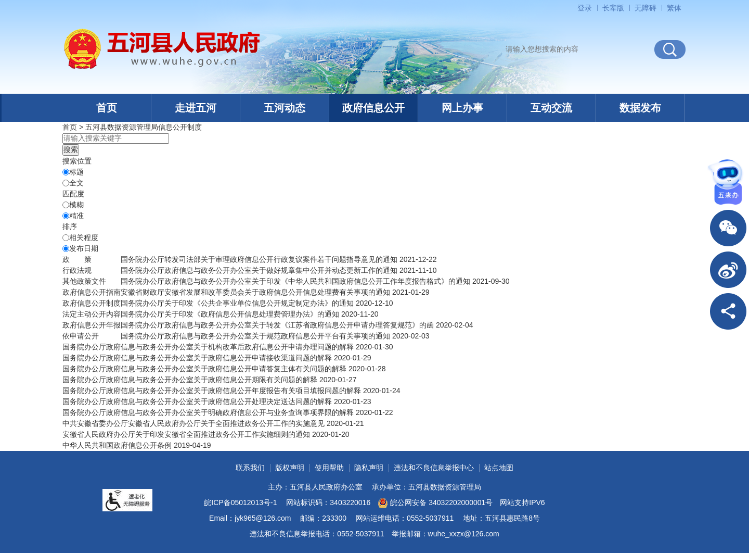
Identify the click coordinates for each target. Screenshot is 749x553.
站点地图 (498, 467)
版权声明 (289, 467)
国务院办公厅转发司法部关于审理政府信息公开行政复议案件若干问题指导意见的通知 (259, 259)
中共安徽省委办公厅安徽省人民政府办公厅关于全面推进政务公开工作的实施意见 (193, 423)
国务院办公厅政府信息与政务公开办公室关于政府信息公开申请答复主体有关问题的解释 (204, 369)
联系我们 (250, 467)
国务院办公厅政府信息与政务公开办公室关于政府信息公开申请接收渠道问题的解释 (197, 358)
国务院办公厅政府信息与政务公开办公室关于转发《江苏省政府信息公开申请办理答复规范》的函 (277, 325)
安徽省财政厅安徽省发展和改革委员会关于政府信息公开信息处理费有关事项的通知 (255, 292)
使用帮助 (329, 467)
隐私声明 (368, 467)
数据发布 (640, 108)
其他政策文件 (84, 281)
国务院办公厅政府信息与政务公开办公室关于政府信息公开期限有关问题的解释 (189, 379)
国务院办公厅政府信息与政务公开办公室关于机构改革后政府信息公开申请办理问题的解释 (208, 347)
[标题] (65, 172)
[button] (613, 8)
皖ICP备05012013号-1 (240, 502)
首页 (106, 108)
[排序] (65, 237)
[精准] (65, 215)
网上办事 (462, 108)
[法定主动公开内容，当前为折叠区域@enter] (91, 314)
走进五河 (195, 108)
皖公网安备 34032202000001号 (435, 503)
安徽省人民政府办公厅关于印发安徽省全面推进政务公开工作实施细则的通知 (186, 434)
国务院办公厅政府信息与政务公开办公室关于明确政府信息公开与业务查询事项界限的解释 (208, 412)
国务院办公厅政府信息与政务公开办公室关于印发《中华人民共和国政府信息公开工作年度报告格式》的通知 (295, 281)
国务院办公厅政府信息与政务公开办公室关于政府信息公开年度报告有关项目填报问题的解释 (211, 390)
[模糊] (65, 205)
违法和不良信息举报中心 (434, 467)
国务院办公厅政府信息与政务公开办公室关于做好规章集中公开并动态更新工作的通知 (259, 270)
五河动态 (284, 108)
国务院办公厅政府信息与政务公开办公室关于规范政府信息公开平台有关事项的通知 (255, 336)
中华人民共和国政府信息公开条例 (117, 445)
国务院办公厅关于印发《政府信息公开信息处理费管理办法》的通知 (230, 314)
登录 (584, 8)
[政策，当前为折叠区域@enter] (77, 259)
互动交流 (551, 108)
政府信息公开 (373, 108)
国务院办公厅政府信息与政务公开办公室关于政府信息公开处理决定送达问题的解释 (197, 401)
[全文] (65, 183)
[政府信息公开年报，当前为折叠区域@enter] (91, 325)
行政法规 (77, 270)
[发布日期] (65, 248)
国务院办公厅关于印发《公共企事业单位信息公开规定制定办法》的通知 (237, 303)
